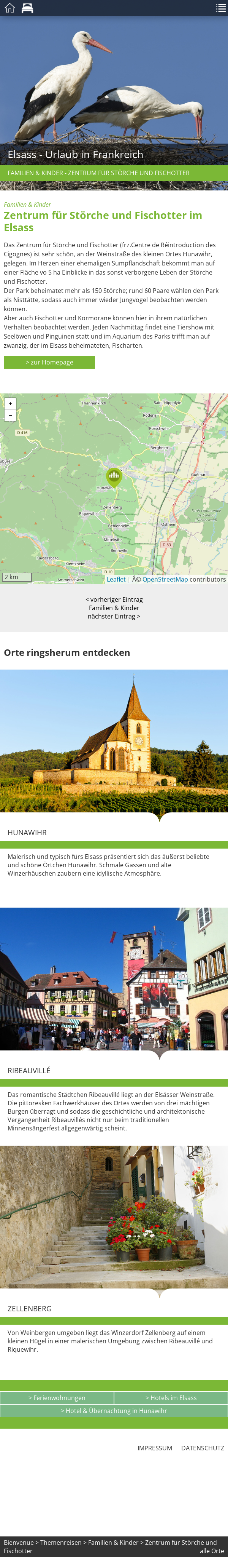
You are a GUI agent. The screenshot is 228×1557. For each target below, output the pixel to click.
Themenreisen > (63, 1542)
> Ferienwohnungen (57, 1398)
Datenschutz (202, 1448)
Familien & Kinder (114, 608)
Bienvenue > (21, 1542)
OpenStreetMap (165, 579)
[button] (114, 478)
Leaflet (116, 579)
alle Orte (212, 1551)
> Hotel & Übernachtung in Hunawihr (114, 1411)
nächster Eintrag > (114, 616)
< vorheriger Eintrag (114, 599)
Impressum (155, 1448)
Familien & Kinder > (116, 1542)
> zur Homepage (49, 362)
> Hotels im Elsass (171, 1398)
